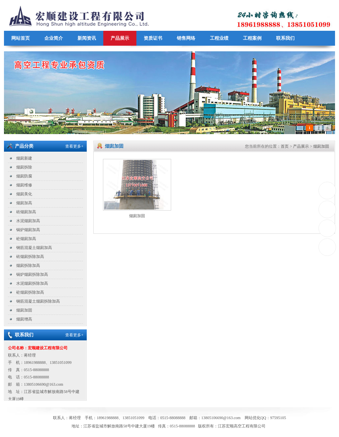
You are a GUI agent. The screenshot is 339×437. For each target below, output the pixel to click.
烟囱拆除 (24, 167)
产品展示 (120, 38)
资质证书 (153, 38)
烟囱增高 (24, 319)
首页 (285, 146)
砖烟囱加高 (26, 212)
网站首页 (20, 38)
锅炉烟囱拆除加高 (32, 274)
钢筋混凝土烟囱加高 (34, 247)
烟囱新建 (24, 158)
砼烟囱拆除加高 (30, 292)
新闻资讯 (86, 38)
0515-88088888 (327, 190)
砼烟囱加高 (26, 238)
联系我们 (285, 38)
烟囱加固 (24, 310)
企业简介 (53, 38)
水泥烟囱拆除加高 (32, 283)
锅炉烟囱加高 (28, 229)
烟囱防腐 (24, 176)
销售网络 (186, 38)
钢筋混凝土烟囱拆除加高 (38, 301)
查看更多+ (74, 146)
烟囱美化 (24, 194)
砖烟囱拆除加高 (30, 256)
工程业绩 (219, 38)
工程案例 (252, 38)
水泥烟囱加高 (28, 220)
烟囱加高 (24, 203)
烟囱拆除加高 (28, 265)
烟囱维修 (24, 185)
